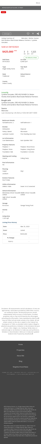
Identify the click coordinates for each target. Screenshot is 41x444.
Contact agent (7, 33)
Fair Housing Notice (25, 374)
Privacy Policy (20, 372)
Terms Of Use (7, 372)
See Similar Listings (31, 57)
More (38, 3)
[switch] (28, 34)
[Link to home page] (4, 3)
